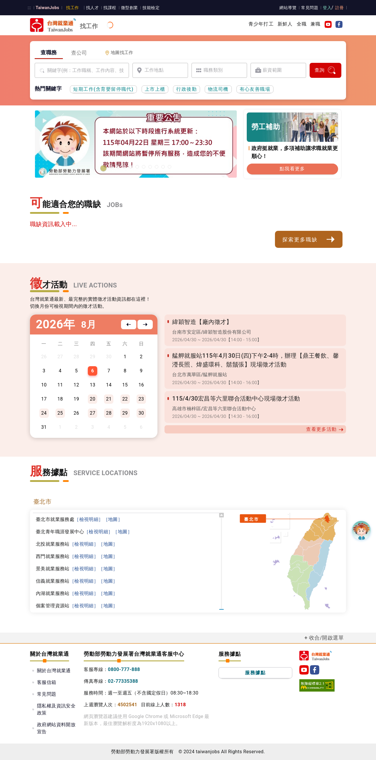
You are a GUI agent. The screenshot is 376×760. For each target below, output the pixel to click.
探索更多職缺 (308, 239)
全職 (302, 24)
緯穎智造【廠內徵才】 (202, 321)
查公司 (79, 53)
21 (109, 399)
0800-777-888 (124, 669)
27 (92, 413)
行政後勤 (186, 89)
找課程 (109, 7)
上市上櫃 (155, 89)
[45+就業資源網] (156, 167)
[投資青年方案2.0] (150, 167)
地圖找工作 (119, 52)
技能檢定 (150, 7)
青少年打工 (261, 24)
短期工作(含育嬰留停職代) (103, 89)
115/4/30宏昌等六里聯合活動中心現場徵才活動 (236, 398)
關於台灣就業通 (54, 670)
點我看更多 (292, 168)
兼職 (315, 24)
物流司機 (218, 89)
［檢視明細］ (88, 519)
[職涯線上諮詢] (169, 167)
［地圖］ (113, 519)
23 (141, 399)
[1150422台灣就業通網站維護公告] (103, 168)
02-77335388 (123, 681)
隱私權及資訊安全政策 (56, 709)
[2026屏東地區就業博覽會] (118, 167)
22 (125, 399)
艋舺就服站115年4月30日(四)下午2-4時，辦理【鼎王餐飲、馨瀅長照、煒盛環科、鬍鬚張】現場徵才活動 (255, 360)
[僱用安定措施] (143, 167)
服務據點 (255, 672)
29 (125, 413)
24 (44, 413)
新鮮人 (285, 24)
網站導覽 (288, 7)
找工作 (72, 7)
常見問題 (309, 7)
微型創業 (128, 7)
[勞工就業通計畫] (130, 167)
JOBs (115, 205)
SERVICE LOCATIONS (105, 473)
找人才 (92, 7)
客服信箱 (46, 682)
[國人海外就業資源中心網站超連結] (163, 167)
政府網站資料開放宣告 (56, 728)
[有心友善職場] (124, 167)
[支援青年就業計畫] (137, 167)
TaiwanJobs (47, 7)
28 (109, 413)
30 (141, 413)
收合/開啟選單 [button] (326, 638)
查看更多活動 (325, 429)
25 (60, 413)
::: (29, 7)
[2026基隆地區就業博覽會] (111, 167)
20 (92, 399)
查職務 (49, 52)
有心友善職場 (255, 89)
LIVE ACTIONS (95, 285)
